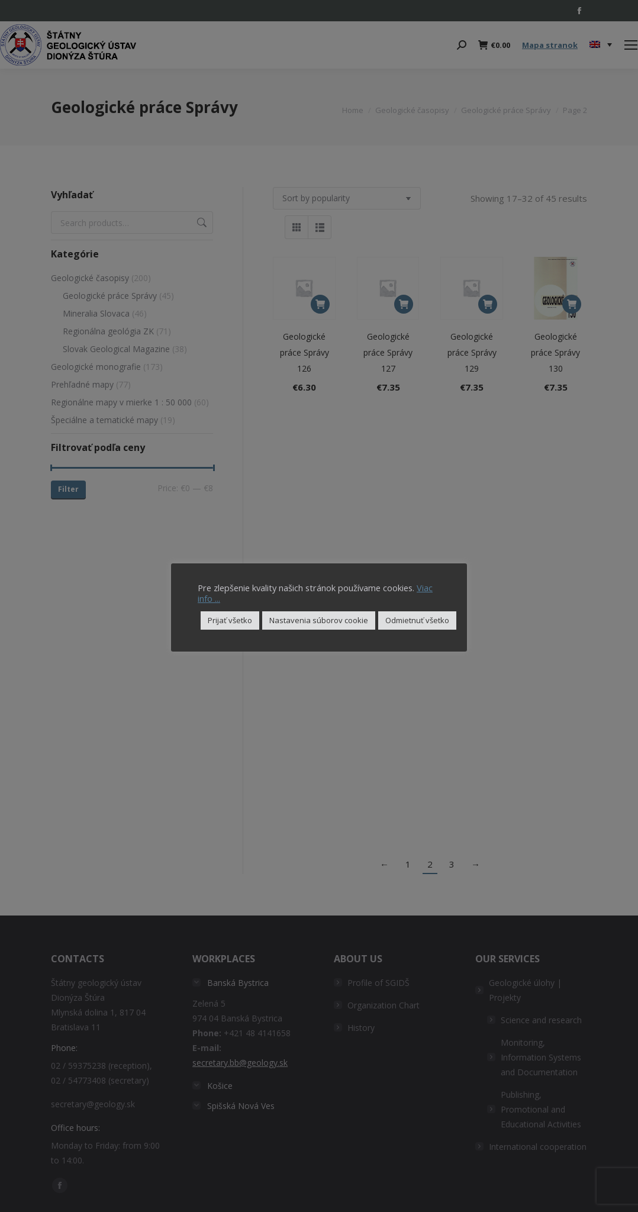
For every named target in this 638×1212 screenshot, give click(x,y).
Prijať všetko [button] (230, 620)
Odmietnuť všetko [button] (417, 620)
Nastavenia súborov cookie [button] (318, 620)
